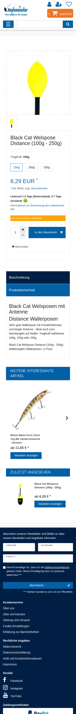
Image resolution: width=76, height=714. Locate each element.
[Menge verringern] (23, 235)
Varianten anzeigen (26, 455)
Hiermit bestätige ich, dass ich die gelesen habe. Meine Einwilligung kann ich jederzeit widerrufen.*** (38, 571)
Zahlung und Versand (16, 620)
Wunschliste (20, 246)
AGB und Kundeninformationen (22, 658)
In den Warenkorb (49, 232)
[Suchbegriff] (39, 24)
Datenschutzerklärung (16, 652)
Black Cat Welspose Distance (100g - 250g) (47, 486)
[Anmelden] (50, 4)
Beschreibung (19, 277)
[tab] (38, 277)
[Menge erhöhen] (23, 230)
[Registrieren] (59, 4)
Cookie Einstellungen (16, 626)
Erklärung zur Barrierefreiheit (21, 632)
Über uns (8, 608)
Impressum (10, 664)
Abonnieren (49, 585)
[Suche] (68, 24)
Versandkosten (39, 188)
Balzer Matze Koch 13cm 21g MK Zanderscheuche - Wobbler (25, 438)
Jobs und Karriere (14, 614)
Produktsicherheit (22, 290)
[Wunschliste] (69, 4)
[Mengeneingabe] (15, 232)
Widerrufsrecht (12, 646)
